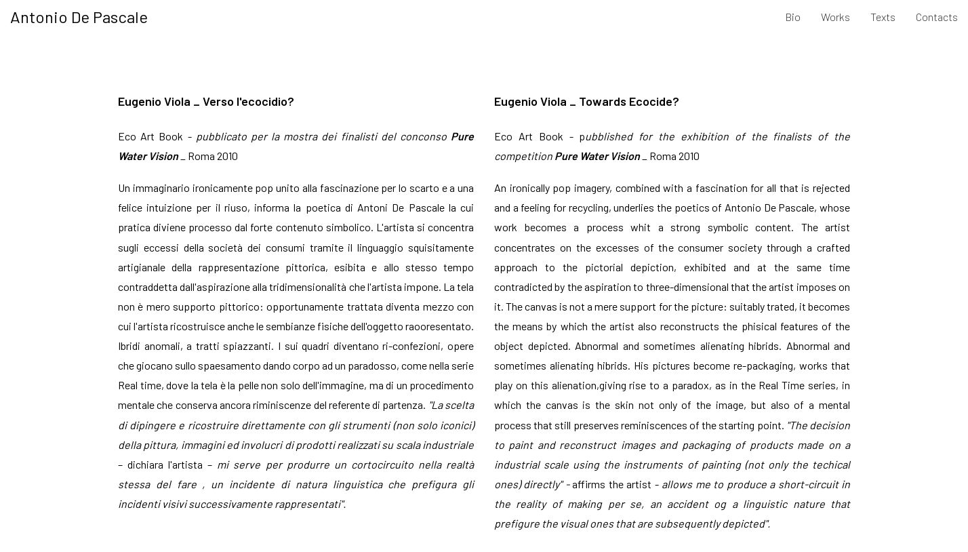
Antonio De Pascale (79, 16)
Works (835, 16)
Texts (882, 16)
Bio (793, 16)
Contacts (937, 16)
